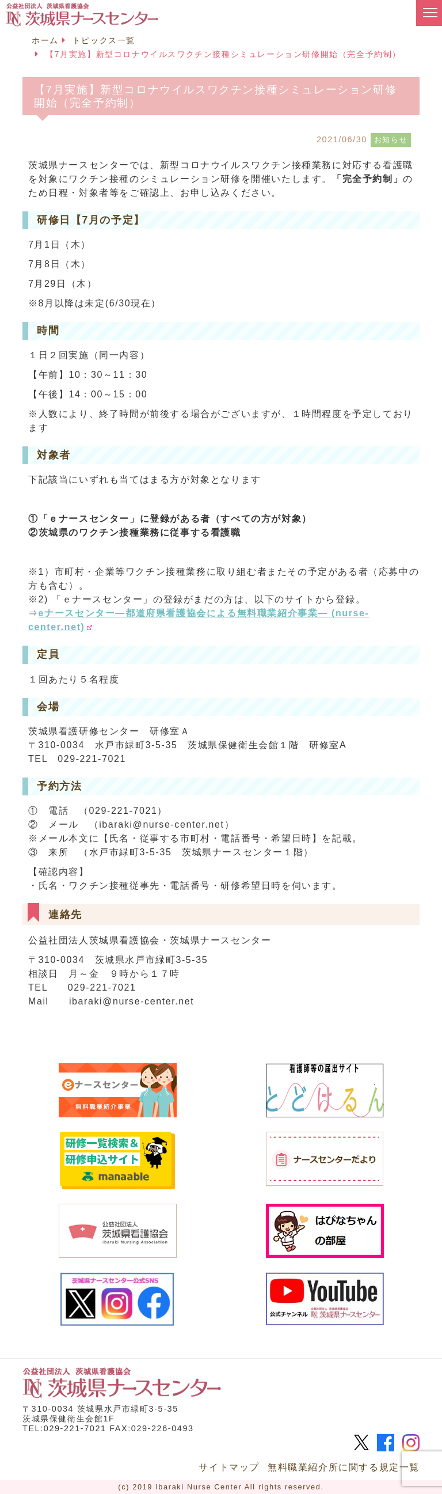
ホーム (45, 40)
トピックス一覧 (104, 40)
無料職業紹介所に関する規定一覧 (344, 1467)
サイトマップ (229, 1467)
